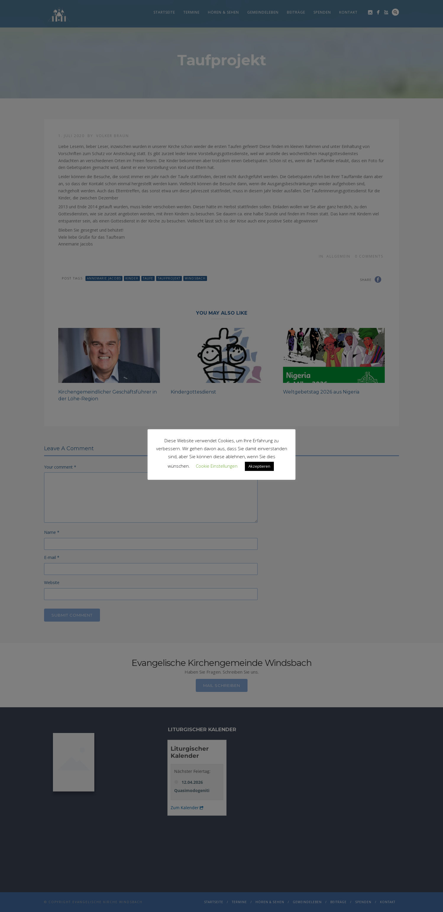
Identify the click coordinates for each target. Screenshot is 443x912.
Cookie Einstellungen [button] (216, 466)
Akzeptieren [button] (259, 466)
